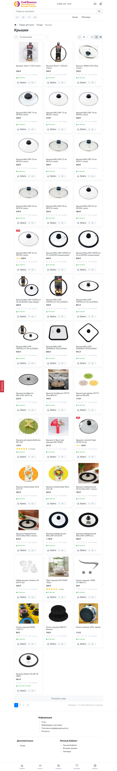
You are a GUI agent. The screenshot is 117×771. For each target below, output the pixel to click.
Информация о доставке (52, 725)
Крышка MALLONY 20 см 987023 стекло (26, 160)
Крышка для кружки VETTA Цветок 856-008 (87, 394)
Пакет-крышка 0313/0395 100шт (56, 581)
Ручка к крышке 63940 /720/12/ (25, 628)
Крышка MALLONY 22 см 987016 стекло (56, 160)
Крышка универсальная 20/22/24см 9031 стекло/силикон (86, 488)
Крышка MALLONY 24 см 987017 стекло (86, 160)
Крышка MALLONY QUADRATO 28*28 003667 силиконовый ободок (86, 348)
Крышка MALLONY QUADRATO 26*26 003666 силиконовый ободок (56, 348)
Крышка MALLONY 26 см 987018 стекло (26, 207)
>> (28, 705)
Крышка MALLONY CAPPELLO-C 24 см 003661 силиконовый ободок (57, 301)
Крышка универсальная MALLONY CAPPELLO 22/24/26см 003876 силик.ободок (86, 535)
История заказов (70, 748)
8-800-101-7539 (64, 4)
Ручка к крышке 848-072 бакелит (56, 628)
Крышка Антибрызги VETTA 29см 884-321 (57, 394)
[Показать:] (85, 37)
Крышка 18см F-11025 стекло (28, 66)
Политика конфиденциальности (55, 728)
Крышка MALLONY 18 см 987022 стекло (86, 114)
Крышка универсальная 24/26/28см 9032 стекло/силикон (26, 535)
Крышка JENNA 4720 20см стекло (87, 67)
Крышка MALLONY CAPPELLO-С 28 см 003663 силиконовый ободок (27, 348)
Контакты (46, 731)
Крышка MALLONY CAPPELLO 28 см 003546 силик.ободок (28, 301)
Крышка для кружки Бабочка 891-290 (28, 441)
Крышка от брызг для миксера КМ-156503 (55, 441)
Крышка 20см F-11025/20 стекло (56, 67)
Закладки (67, 751)
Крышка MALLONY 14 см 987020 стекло (26, 114)
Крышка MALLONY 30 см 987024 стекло (86, 207)
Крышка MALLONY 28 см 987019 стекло (56, 207)
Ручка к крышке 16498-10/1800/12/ (85, 581)
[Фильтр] (2, 386)
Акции (75, 17)
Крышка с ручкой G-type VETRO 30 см (86, 441)
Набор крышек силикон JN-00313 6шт (27, 581)
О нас (44, 722)
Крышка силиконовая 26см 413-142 (57, 488)
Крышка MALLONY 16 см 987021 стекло (56, 114)
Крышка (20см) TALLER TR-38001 (27, 675)
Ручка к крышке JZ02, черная (88, 627)
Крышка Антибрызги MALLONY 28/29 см (24, 394)
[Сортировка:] (33, 37)
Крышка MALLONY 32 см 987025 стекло (26, 254)
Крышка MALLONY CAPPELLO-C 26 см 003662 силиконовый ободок (87, 301)
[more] (35, 82)
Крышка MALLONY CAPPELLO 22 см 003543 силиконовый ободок (58, 254)
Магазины (86, 17)
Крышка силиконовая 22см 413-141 (27, 488)
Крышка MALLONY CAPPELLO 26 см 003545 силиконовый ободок (88, 254)
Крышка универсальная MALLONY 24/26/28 (56, 535)
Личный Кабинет (70, 745)
